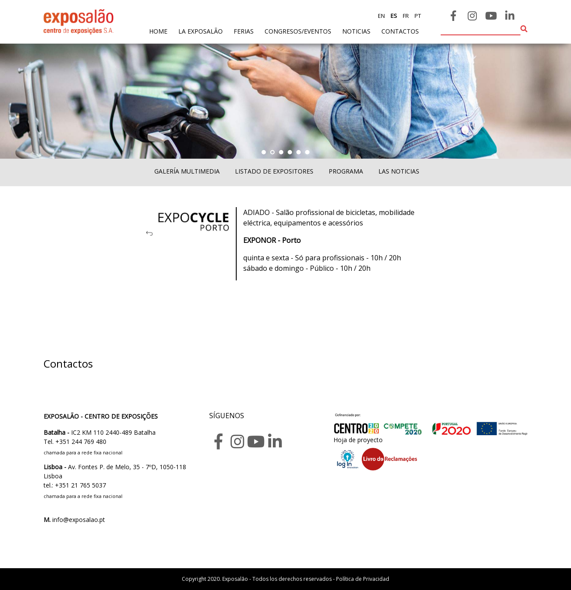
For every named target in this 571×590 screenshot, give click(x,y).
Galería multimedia (187, 171)
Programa (346, 171)
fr (405, 16)
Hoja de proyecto (358, 440)
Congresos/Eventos (298, 31)
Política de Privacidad (362, 579)
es (393, 16)
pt (417, 16)
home (158, 30)
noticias (356, 31)
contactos (400, 31)
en (381, 16)
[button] (264, 152)
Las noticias (398, 171)
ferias (244, 31)
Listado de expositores (274, 171)
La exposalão (200, 31)
